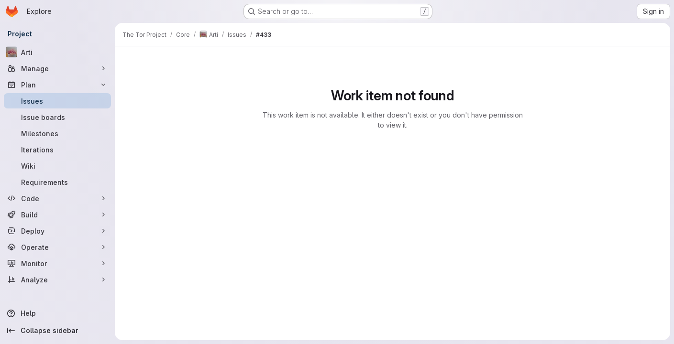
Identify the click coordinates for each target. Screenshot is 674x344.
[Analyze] (57, 279)
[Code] (57, 198)
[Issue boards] (57, 117)
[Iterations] (57, 149)
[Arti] (57, 52)
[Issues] (57, 100)
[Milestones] (57, 133)
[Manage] (57, 68)
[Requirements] (57, 182)
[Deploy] (57, 230)
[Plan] (57, 84)
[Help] (57, 313)
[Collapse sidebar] (57, 330)
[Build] (57, 214)
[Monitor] (57, 263)
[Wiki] (57, 165)
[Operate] (57, 247)
